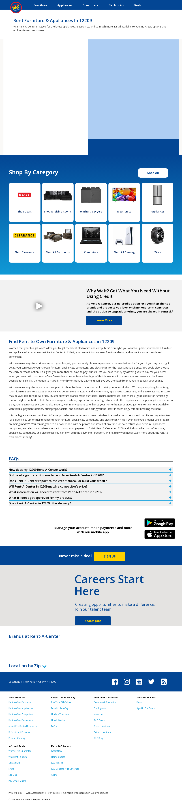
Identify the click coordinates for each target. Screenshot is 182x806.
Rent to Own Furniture (19, 702)
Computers (91, 252)
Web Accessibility (35, 792)
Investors (98, 714)
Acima (54, 774)
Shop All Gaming (124, 252)
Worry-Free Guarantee (19, 750)
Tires (157, 252)
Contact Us (14, 762)
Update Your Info (60, 714)
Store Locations (102, 726)
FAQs (54, 726)
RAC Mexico (57, 762)
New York (29, 681)
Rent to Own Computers (20, 714)
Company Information (105, 702)
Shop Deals (25, 211)
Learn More (104, 320)
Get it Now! (56, 750)
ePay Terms (53, 792)
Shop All (153, 173)
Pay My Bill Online (17, 780)
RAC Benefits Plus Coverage (65, 768)
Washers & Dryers (91, 211)
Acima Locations (102, 732)
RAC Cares (99, 720)
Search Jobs (93, 621)
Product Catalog (16, 738)
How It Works (58, 720)
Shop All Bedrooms (58, 252)
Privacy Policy (15, 792)
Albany (42, 681)
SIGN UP (110, 556)
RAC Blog (98, 738)
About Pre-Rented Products (22, 726)
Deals (139, 702)
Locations (14, 681)
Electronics (124, 211)
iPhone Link (159, 536)
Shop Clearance (24, 252)
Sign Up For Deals (145, 708)
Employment (100, 708)
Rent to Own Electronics (20, 720)
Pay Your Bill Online (61, 702)
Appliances (157, 211)
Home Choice (58, 756)
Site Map (12, 774)
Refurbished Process (19, 732)
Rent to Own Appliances (20, 708)
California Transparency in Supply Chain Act (85, 792)
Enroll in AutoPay (59, 708)
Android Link (160, 524)
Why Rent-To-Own (17, 756)
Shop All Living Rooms (58, 211)
